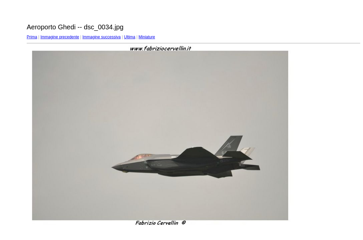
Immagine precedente (59, 37)
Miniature (146, 37)
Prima (32, 37)
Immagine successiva (101, 37)
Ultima (129, 37)
